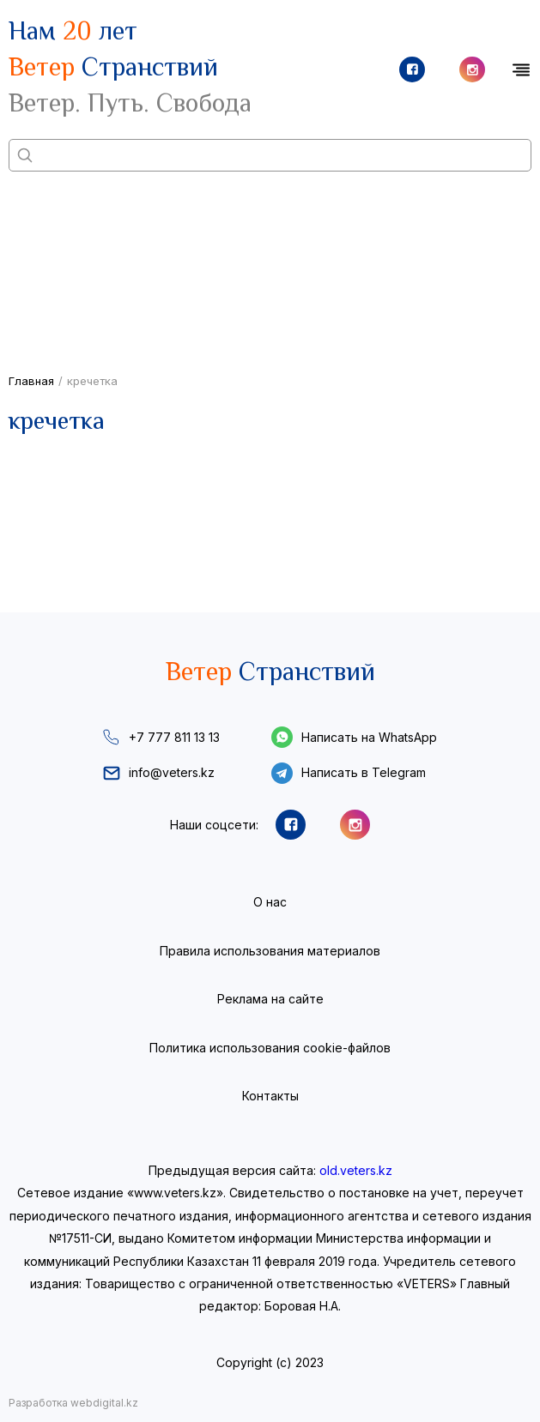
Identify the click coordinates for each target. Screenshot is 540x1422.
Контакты (270, 1095)
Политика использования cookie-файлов (270, 1047)
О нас (270, 902)
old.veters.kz (355, 1170)
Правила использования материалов (270, 950)
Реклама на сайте (270, 998)
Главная (31, 381)
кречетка (92, 381)
